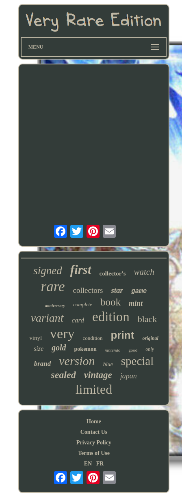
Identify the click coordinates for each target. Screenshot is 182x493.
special (137, 360)
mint (136, 303)
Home (94, 421)
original (150, 338)
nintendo (113, 350)
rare (53, 287)
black (147, 319)
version (77, 360)
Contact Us (94, 432)
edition (111, 316)
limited (94, 389)
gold (59, 347)
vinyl (35, 338)
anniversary (55, 305)
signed (47, 271)
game (139, 291)
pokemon (85, 349)
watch (144, 272)
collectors (88, 290)
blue (108, 364)
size (38, 348)
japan (128, 376)
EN (88, 464)
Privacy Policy (93, 443)
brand (42, 363)
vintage (98, 375)
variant (47, 318)
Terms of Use (94, 453)
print (122, 335)
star (117, 290)
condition (93, 338)
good (132, 350)
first (80, 270)
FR (100, 464)
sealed (63, 374)
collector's (113, 273)
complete (82, 304)
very (62, 333)
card (78, 320)
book (110, 302)
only (149, 349)
